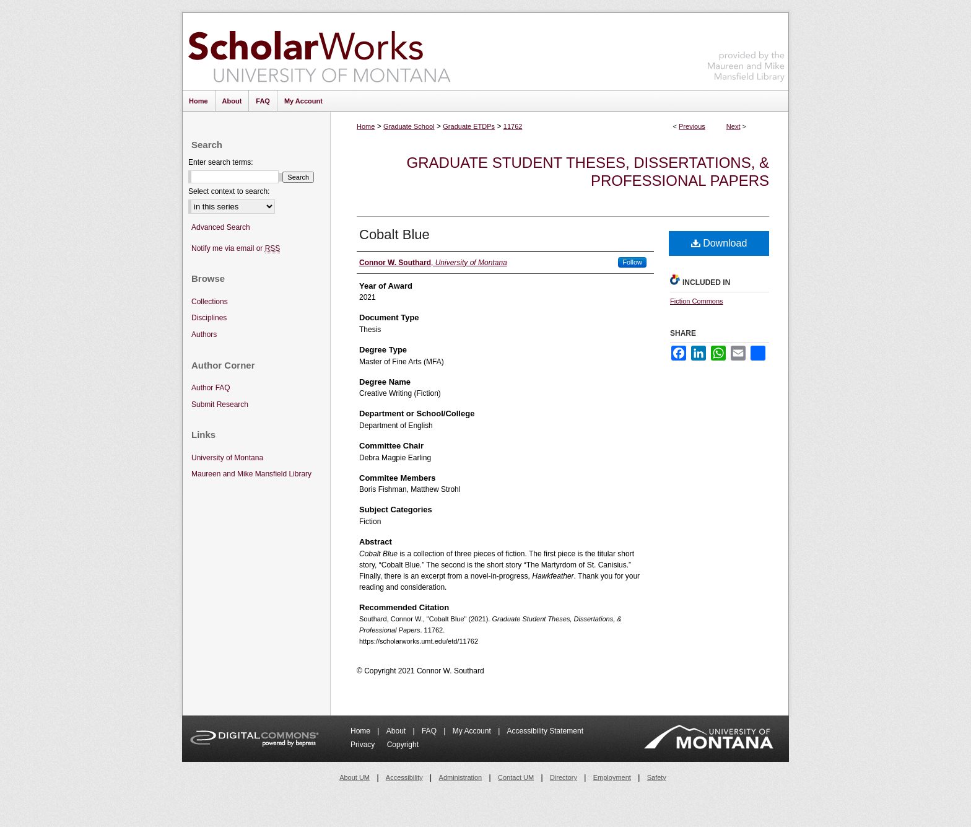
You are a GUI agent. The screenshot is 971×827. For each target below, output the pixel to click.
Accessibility (404, 777)
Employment (612, 777)
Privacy (364, 744)
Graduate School (409, 126)
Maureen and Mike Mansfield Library (746, 49)
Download (719, 243)
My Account (473, 731)
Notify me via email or (235, 248)
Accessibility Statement (545, 731)
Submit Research (219, 404)
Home (366, 126)
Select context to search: (228, 191)
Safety (656, 777)
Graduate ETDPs (469, 126)
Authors (204, 334)
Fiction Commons (696, 301)
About (397, 731)
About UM (354, 777)
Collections (209, 301)
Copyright (403, 744)
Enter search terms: (220, 162)
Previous (692, 126)
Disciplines (209, 317)
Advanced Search (220, 227)
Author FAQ (210, 387)
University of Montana (227, 457)
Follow (632, 262)
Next (733, 126)
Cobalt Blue (394, 234)
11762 (513, 126)
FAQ (430, 731)
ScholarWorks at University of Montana (319, 51)
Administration (460, 777)
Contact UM (516, 777)
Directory (563, 777)
